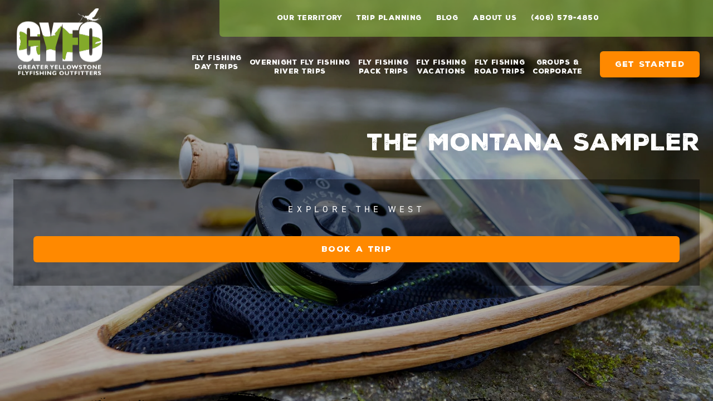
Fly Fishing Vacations (441, 62)
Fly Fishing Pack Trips (383, 62)
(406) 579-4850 (565, 18)
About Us (494, 18)
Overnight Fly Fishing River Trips (300, 62)
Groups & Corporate (557, 62)
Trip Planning (388, 18)
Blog (447, 18)
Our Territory (309, 18)
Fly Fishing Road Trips (499, 62)
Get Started (650, 60)
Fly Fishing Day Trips (217, 62)
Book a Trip (490, 329)
